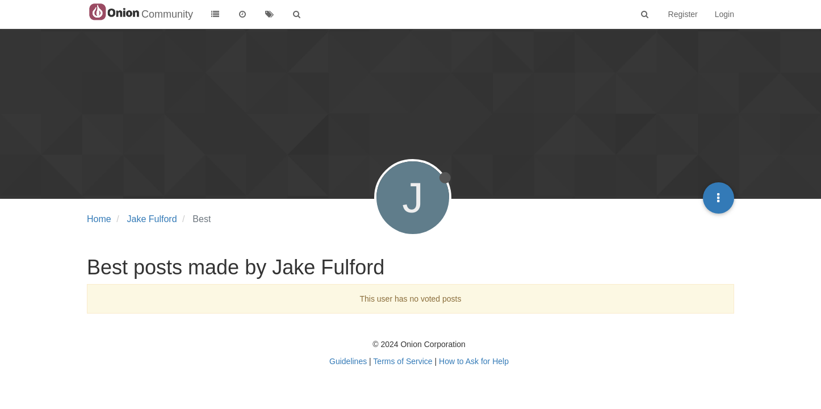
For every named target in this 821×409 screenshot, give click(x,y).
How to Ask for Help (474, 361)
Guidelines (348, 361)
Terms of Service (402, 361)
